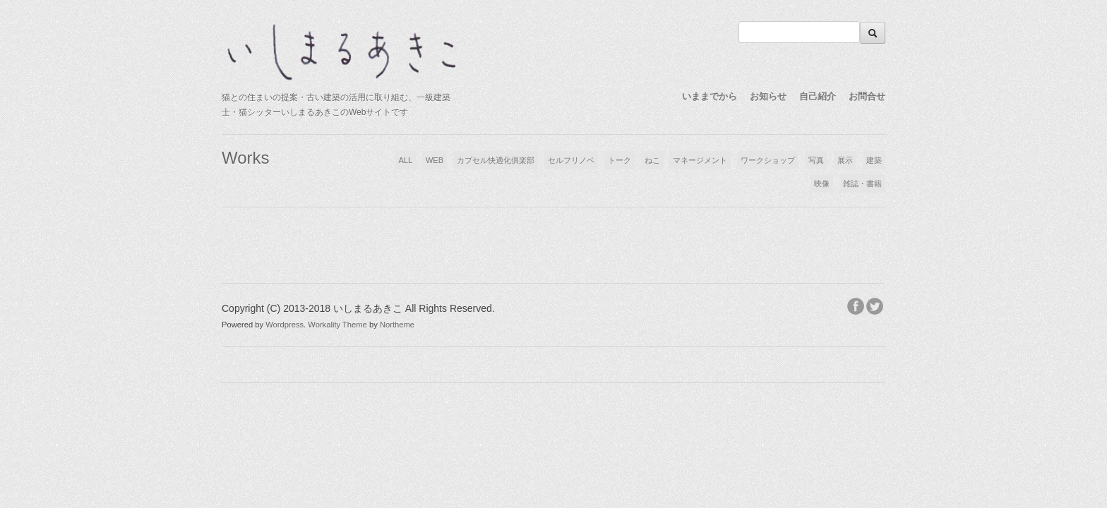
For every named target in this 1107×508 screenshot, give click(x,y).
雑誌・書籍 (862, 183)
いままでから (709, 96)
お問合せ (867, 96)
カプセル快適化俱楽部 (495, 160)
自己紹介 (817, 96)
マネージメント (700, 160)
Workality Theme (337, 324)
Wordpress (284, 324)
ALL (405, 160)
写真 (816, 160)
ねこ (652, 160)
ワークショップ (768, 160)
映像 (822, 183)
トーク (619, 160)
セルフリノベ (571, 160)
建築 (874, 160)
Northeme (397, 324)
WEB (434, 160)
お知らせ (768, 96)
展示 (845, 160)
